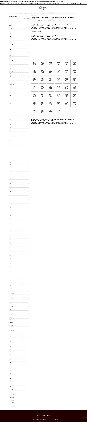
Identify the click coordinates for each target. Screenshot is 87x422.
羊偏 (10, 255)
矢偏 (10, 234)
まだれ (11, 314)
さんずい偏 (12, 293)
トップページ (14, 13)
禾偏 (10, 178)
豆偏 (10, 140)
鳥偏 (10, 261)
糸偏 (10, 172)
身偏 (10, 191)
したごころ (12, 405)
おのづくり (12, 60)
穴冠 (10, 362)
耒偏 (10, 228)
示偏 (10, 279)
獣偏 (10, 242)
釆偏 (10, 95)
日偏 (10, 210)
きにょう (11, 333)
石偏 (10, 218)
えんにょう (12, 330)
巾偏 (10, 175)
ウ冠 (10, 357)
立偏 (10, 167)
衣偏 (10, 188)
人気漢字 (32, 13)
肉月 (10, 309)
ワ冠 (10, 359)
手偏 (10, 146)
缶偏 (10, 183)
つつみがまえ (12, 397)
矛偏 (10, 186)
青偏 (10, 79)
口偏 (10, 196)
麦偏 (10, 81)
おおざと (11, 298)
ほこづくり (12, 44)
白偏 (10, 231)
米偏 (10, 239)
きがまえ (11, 392)
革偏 (10, 194)
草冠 (10, 370)
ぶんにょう (12, 71)
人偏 (10, 156)
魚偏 (10, 285)
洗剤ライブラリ (52, 13)
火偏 (10, 151)
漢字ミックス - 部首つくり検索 (43, 415)
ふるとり (11, 306)
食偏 (10, 159)
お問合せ (42, 13)
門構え (11, 386)
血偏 (10, 100)
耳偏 (10, 202)
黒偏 (10, 97)
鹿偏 (10, 258)
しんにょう (12, 325)
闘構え (11, 49)
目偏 (10, 199)
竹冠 (10, 365)
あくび (11, 317)
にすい (11, 311)
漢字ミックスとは (23, 13)
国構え (11, 384)
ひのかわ (11, 389)
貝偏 (10, 162)
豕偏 (10, 39)
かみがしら (12, 402)
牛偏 (10, 250)
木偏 (10, 143)
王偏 (10, 282)
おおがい (11, 295)
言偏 (10, 170)
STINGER (56, 419)
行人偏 (11, 164)
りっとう (11, 301)
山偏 (10, 215)
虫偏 (10, 263)
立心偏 (11, 287)
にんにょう (12, 28)
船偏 (10, 236)
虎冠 (10, 378)
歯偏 (10, 207)
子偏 (10, 277)
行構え (11, 68)
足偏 (10, 204)
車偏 (10, 247)
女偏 (10, 274)
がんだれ (11, 319)
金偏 (10, 154)
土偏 (10, 266)
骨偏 (10, 220)
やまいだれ (12, 322)
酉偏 (10, 269)
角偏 (10, 180)
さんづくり (12, 381)
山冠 (10, 373)
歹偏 (10, 226)
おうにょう (12, 84)
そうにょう (12, 327)
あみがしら (12, 400)
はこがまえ (12, 394)
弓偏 (10, 223)
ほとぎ (11, 303)
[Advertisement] (54, 49)
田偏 (10, 212)
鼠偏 (10, 271)
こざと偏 (11, 290)
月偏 (10, 148)
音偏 (10, 132)
